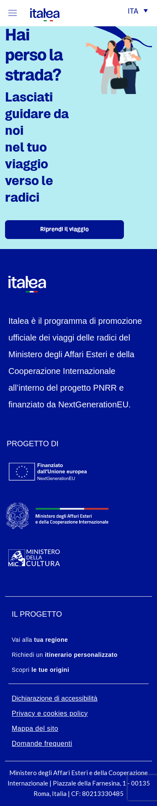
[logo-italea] (39, 13)
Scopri (40, 669)
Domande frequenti (42, 743)
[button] (138, 12)
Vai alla (40, 639)
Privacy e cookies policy (50, 713)
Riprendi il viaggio (64, 229)
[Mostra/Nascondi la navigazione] (12, 13)
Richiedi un (65, 654)
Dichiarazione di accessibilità (55, 698)
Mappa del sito (35, 728)
